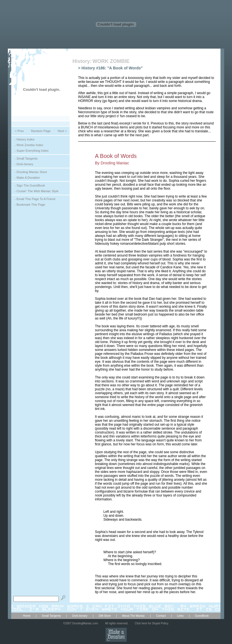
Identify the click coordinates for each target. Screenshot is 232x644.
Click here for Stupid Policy (151, 623)
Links (180, 615)
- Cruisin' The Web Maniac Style (36, 191)
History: (82, 61)
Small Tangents (51, 615)
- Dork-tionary (24, 164)
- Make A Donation (27, 177)
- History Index (25, 139)
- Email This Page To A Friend (35, 199)
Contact (161, 615)
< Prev (19, 131)
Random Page (41, 131)
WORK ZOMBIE (110, 61)
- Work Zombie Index (29, 145)
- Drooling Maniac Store (31, 172)
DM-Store (105, 615)
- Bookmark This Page (30, 204)
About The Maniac (133, 615)
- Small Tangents (26, 158)
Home (27, 615)
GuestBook (202, 615)
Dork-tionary (79, 615)
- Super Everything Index (32, 150)
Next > (62, 131)
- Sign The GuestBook (30, 185)
